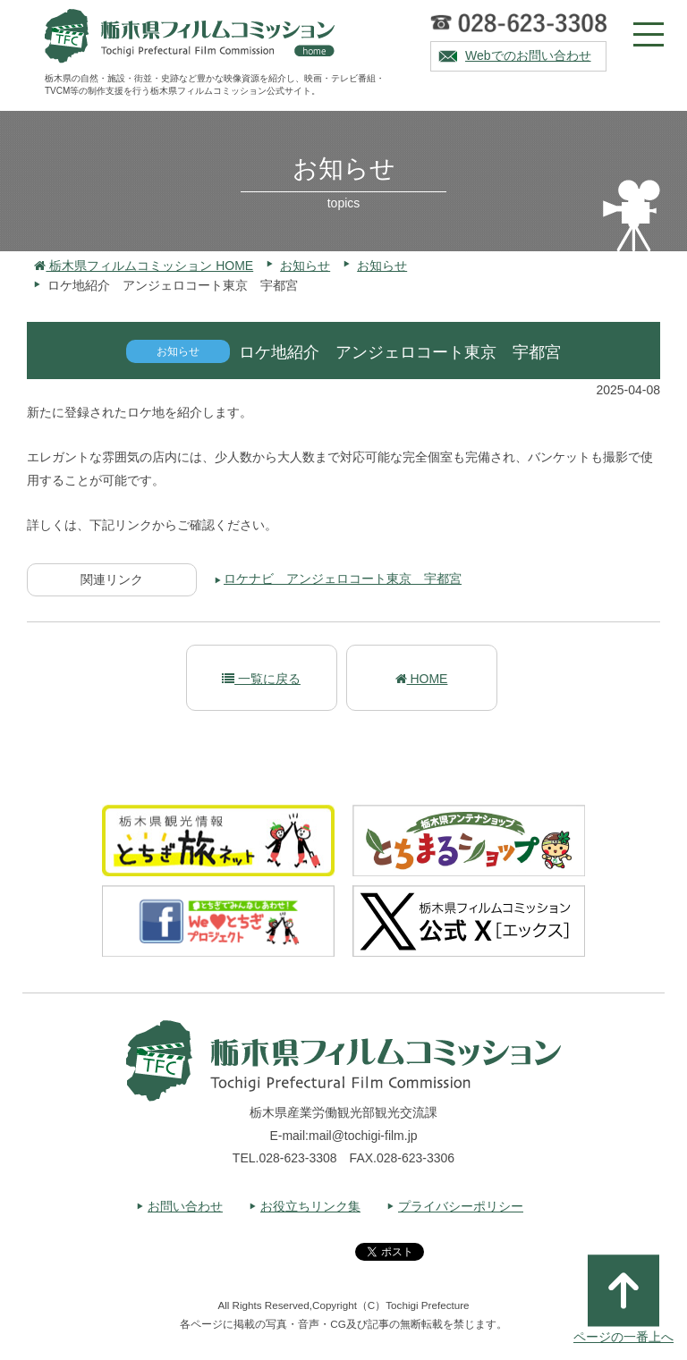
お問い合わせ (185, 1206)
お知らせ (305, 265)
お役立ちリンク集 (310, 1206)
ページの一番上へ (623, 1299)
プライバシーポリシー (460, 1206)
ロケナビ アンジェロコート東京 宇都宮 (343, 578)
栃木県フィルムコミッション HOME (143, 265)
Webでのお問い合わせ (528, 55)
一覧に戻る (261, 679)
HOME (421, 679)
